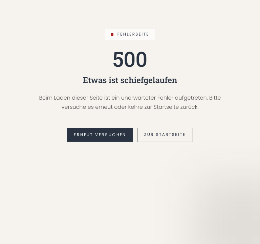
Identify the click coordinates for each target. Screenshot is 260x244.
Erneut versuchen (100, 135)
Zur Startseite (165, 135)
